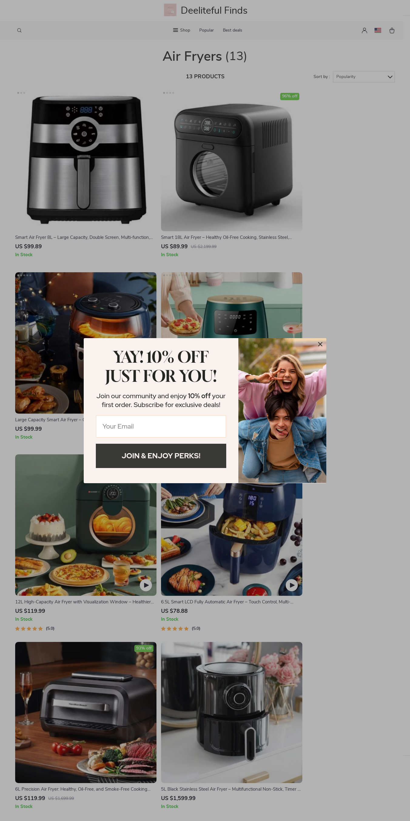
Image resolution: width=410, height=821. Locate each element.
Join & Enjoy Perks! (161, 455)
